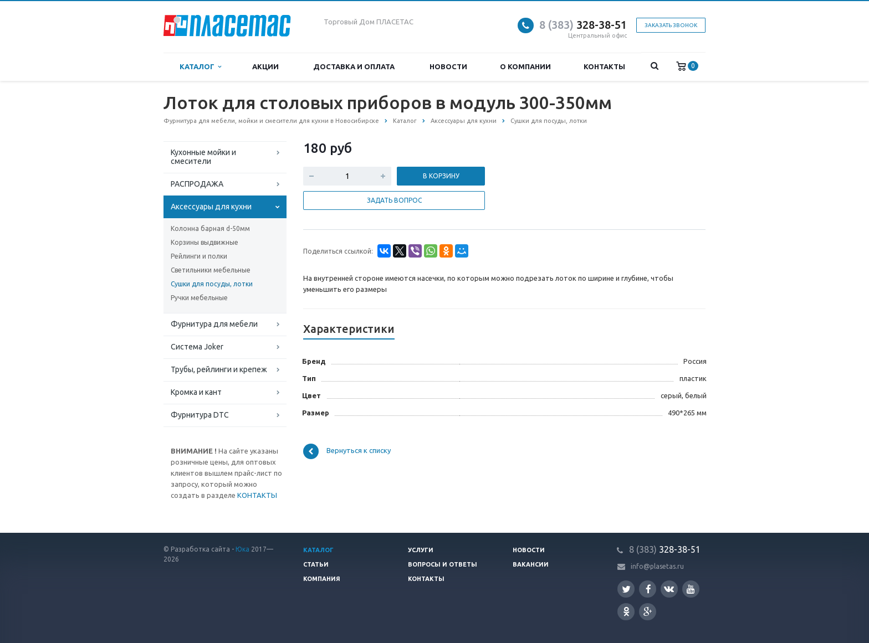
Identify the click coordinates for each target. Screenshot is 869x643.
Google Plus (647, 611)
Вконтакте (669, 588)
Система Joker (197, 346)
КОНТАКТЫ (257, 495)
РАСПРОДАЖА (197, 183)
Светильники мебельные (211, 270)
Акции (265, 66)
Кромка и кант (196, 392)
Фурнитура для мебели (214, 324)
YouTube (691, 589)
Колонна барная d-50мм (210, 228)
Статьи (316, 564)
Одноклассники (626, 611)
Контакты (604, 66)
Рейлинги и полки (199, 256)
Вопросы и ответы (442, 564)
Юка (242, 549)
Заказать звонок (671, 25)
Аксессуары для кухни (211, 206)
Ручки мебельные (199, 297)
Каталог (200, 67)
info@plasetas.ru (657, 566)
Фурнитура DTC (200, 414)
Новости (448, 66)
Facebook (648, 589)
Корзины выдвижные (204, 242)
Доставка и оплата (354, 66)
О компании (525, 66)
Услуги (420, 550)
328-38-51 (583, 24)
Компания (321, 578)
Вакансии (531, 564)
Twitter (626, 589)
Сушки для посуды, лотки (212, 283)
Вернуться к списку (347, 451)
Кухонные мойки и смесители (203, 157)
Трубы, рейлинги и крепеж (219, 369)
